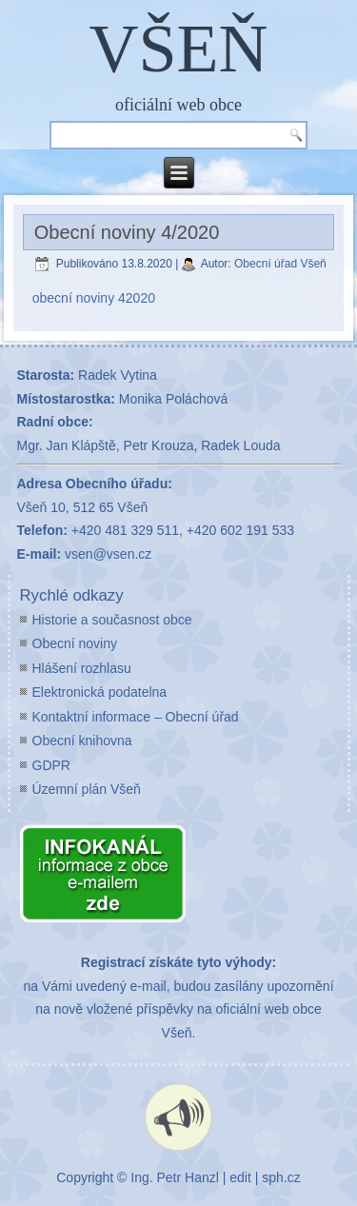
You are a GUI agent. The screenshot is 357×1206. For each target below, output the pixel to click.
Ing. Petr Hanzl (174, 1177)
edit (240, 1177)
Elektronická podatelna (100, 692)
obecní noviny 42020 (93, 298)
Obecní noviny (75, 643)
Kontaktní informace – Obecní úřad (135, 716)
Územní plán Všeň (86, 789)
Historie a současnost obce (112, 619)
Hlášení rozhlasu (81, 668)
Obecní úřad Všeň (280, 263)
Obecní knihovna (82, 740)
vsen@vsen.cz (108, 554)
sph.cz (281, 1177)
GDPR (51, 765)
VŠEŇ (178, 48)
